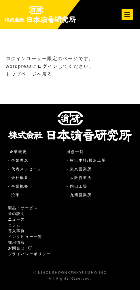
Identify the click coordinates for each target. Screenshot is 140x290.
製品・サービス (23, 208)
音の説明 (16, 213)
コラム (14, 225)
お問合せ (20, 248)
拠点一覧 (75, 152)
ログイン (47, 66)
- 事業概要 (18, 186)
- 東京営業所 (79, 169)
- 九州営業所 (79, 195)
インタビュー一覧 (25, 236)
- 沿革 (14, 195)
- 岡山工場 (77, 186)
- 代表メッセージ (25, 169)
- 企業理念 (18, 160)
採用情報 (16, 242)
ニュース (16, 219)
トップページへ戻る (29, 74)
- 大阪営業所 (79, 177)
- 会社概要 (18, 177)
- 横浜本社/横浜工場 (86, 160)
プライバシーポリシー (29, 254)
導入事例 (16, 231)
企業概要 (17, 152)
